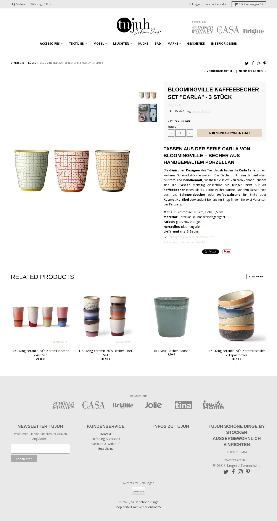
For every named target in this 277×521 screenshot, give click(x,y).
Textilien (76, 43)
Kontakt (105, 434)
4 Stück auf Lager (179, 121)
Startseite (17, 62)
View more (256, 276)
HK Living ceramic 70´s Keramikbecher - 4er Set (40, 352)
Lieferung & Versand (106, 439)
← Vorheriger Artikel (219, 71)
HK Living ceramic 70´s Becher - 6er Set (105, 352)
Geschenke (196, 43)
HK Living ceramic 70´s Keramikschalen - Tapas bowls (237, 352)
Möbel (98, 43)
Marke (172, 43)
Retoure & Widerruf (105, 444)
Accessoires (50, 43)
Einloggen (195, 4)
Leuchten (121, 43)
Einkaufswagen (249, 4)
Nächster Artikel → (252, 71)
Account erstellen (216, 4)
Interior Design (224, 43)
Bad (158, 43)
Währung (36, 4)
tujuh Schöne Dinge (144, 502)
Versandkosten (201, 111)
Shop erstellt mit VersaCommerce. (139, 507)
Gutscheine (106, 448)
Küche (143, 43)
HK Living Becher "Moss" (171, 350)
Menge (172, 126)
